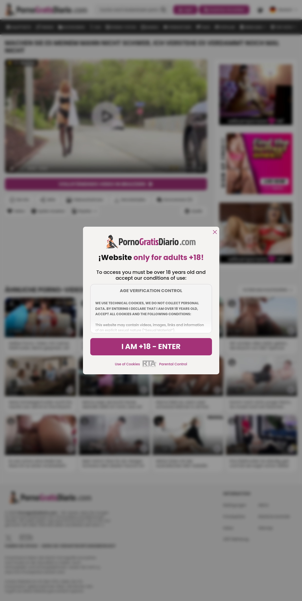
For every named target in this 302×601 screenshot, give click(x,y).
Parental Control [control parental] (173, 364)
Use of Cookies (127, 364)
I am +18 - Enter (151, 346)
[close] (215, 232)
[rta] (149, 366)
